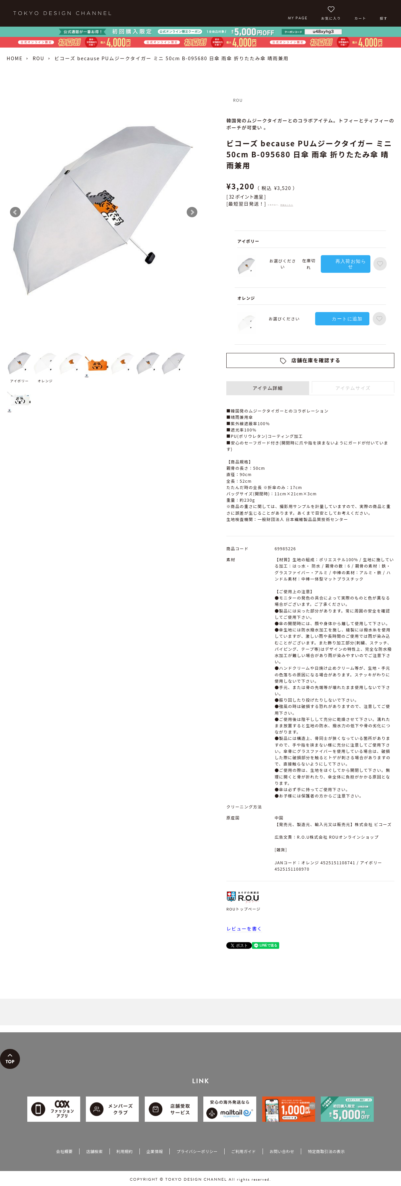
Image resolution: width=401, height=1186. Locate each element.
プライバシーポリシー (196, 1151)
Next (192, 212)
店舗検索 (94, 1151)
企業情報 (154, 1151)
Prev (15, 212)
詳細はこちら (286, 205)
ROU (38, 58)
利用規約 (124, 1151)
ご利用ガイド (243, 1151)
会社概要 (64, 1151)
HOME (15, 58)
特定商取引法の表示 (326, 1151)
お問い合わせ (282, 1151)
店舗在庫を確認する (316, 360)
